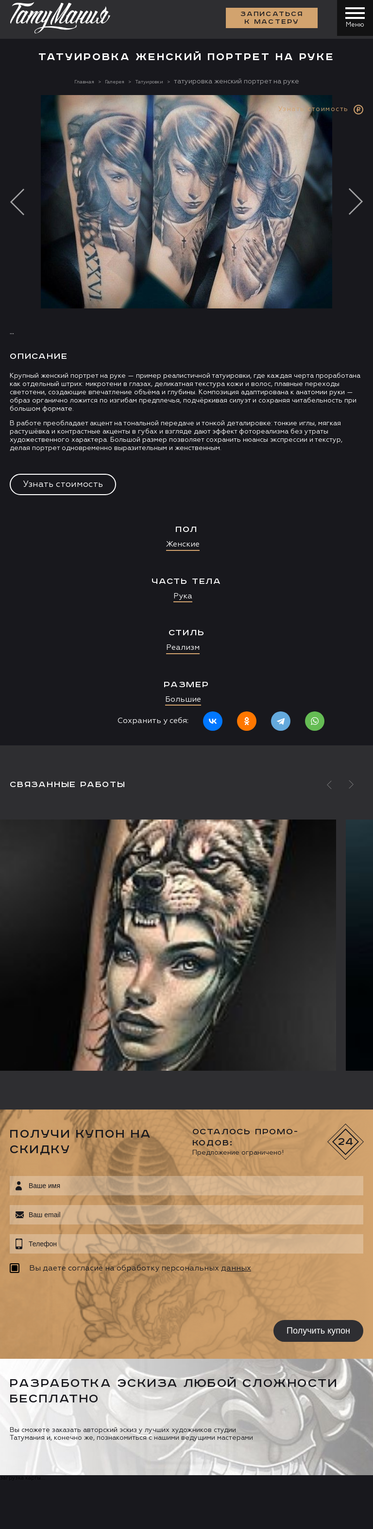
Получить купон (318, 1331)
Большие (183, 700)
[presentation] (72, 1298)
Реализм (183, 648)
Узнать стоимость (63, 484)
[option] (186, 420)
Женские (183, 544)
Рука (182, 596)
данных (236, 1268)
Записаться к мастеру (269, 19)
